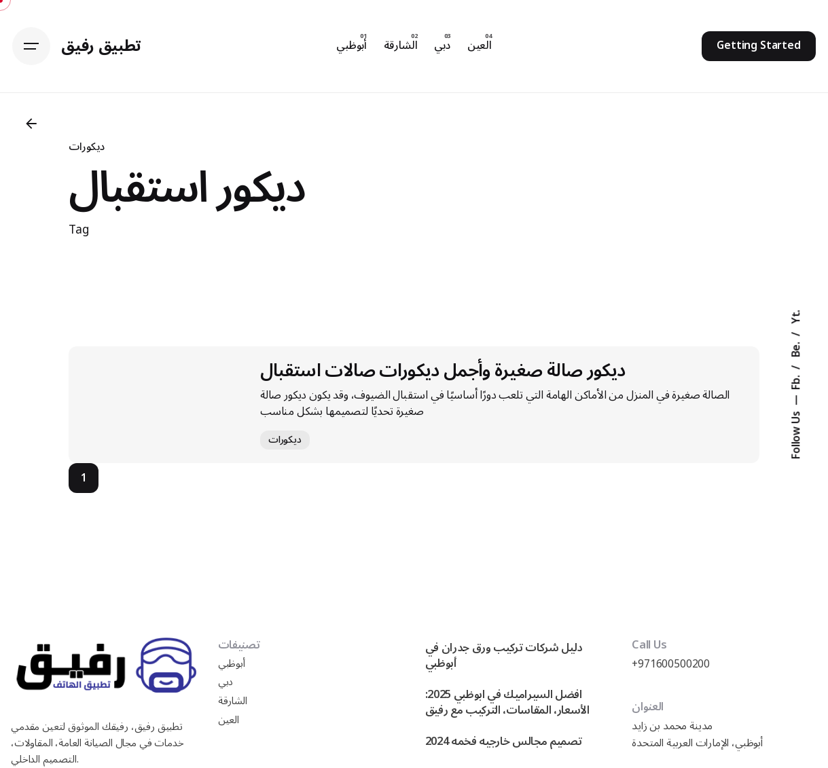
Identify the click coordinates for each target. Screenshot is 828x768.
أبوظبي (231, 663)
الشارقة (232, 701)
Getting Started (759, 45)
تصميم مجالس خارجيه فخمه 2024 (503, 741)
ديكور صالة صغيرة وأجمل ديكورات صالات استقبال (443, 370)
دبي (226, 682)
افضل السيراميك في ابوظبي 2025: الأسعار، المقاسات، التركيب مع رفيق (507, 702)
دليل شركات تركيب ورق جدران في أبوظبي (504, 655)
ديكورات (87, 147)
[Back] (31, 124)
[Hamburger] (31, 46)
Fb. (797, 380)
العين (228, 720)
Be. (797, 348)
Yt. (797, 316)
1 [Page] (84, 478)
